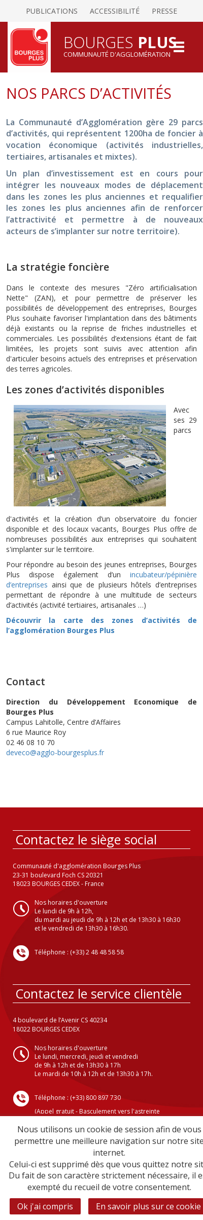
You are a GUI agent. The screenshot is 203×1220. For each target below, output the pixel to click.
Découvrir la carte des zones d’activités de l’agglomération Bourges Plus (101, 625)
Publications (52, 11)
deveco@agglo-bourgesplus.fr (55, 752)
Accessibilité (115, 11)
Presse (164, 11)
